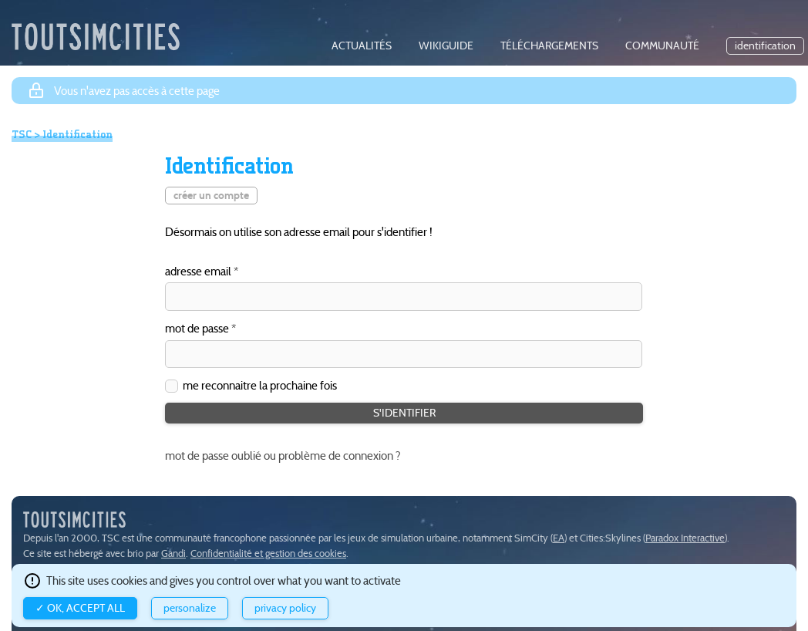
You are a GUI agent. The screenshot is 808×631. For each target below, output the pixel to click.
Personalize (189, 608)
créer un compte (211, 195)
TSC (22, 134)
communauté (662, 45)
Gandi (173, 553)
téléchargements (549, 45)
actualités (362, 45)
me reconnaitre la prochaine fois (260, 385)
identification (765, 45)
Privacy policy (285, 608)
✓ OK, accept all (80, 608)
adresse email (198, 271)
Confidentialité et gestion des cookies (268, 553)
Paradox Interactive (685, 538)
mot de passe (197, 329)
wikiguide (446, 45)
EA (558, 538)
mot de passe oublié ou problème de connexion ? (283, 455)
